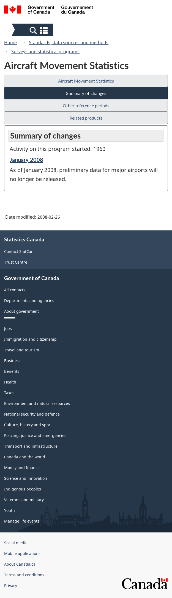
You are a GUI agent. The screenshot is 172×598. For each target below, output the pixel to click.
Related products (86, 117)
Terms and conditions (24, 574)
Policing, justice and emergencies (35, 435)
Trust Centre (15, 262)
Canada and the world (24, 456)
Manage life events (21, 521)
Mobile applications (22, 553)
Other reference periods (86, 105)
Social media (16, 542)
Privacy (10, 585)
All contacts (14, 289)
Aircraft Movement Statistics (86, 80)
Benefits (11, 371)
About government (21, 311)
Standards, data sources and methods (68, 43)
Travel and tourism (21, 349)
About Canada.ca (20, 564)
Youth (9, 510)
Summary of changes (86, 93)
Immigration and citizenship (30, 339)
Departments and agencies (29, 300)
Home (10, 43)
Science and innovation (25, 478)
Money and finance (22, 467)
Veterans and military (24, 499)
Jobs (8, 328)
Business (12, 360)
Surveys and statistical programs (45, 52)
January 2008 (26, 159)
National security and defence (32, 414)
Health (10, 382)
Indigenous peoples (22, 489)
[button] (33, 30)
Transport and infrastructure (31, 446)
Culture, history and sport (28, 424)
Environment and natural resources (37, 403)
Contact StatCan (19, 251)
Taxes (9, 392)
